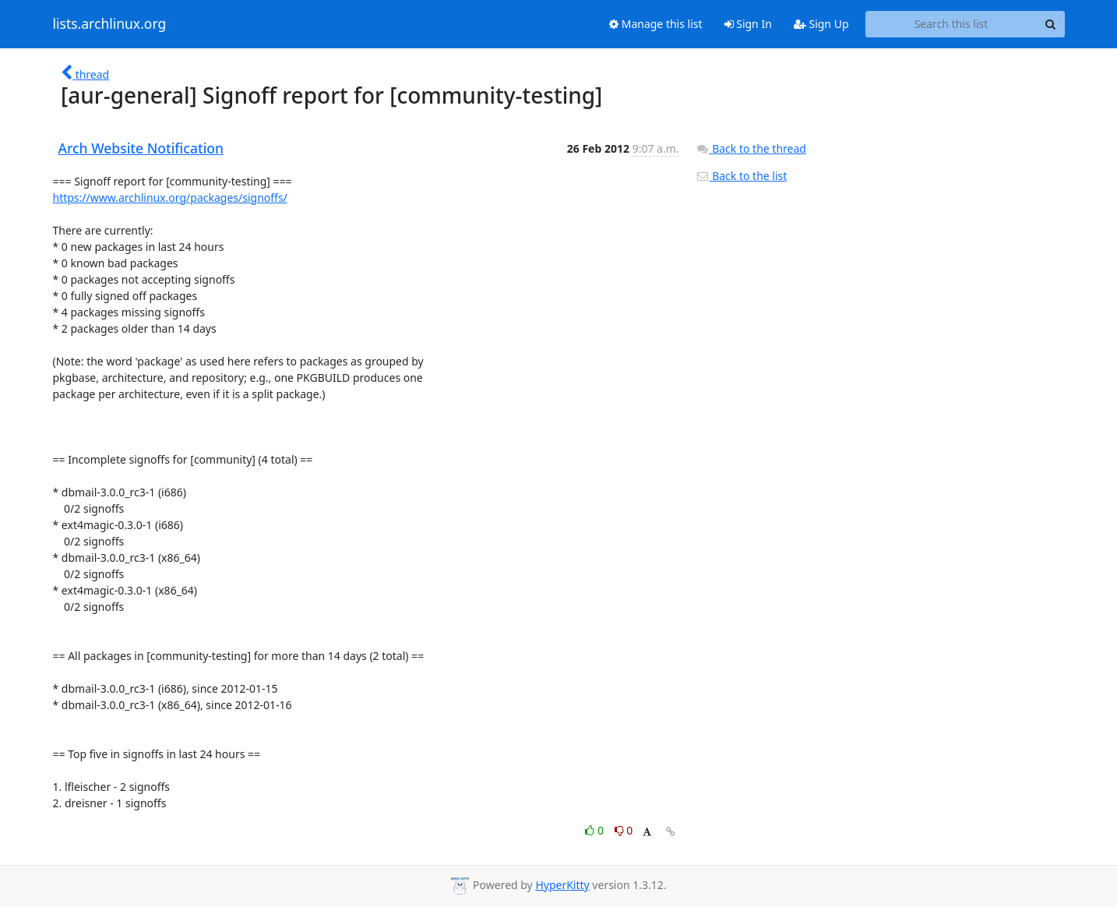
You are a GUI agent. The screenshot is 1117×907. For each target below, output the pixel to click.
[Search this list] (951, 24)
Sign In (748, 23)
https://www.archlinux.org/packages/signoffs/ (170, 197)
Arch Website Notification (141, 148)
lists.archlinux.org (110, 24)
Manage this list (656, 23)
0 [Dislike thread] (624, 830)
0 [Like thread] (595, 830)
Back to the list (742, 175)
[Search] (1051, 24)
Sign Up (821, 23)
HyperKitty (562, 884)
